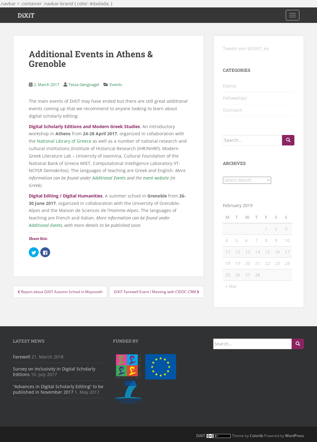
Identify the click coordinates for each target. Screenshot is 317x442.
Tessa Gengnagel (83, 84)
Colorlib (256, 435)
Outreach (232, 110)
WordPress (294, 435)
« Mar (231, 286)
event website (156, 178)
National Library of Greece (64, 141)
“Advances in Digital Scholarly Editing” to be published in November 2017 (58, 389)
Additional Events (109, 178)
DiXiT (26, 15)
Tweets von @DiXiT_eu (246, 48)
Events (116, 84)
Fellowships (235, 98)
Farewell (21, 357)
